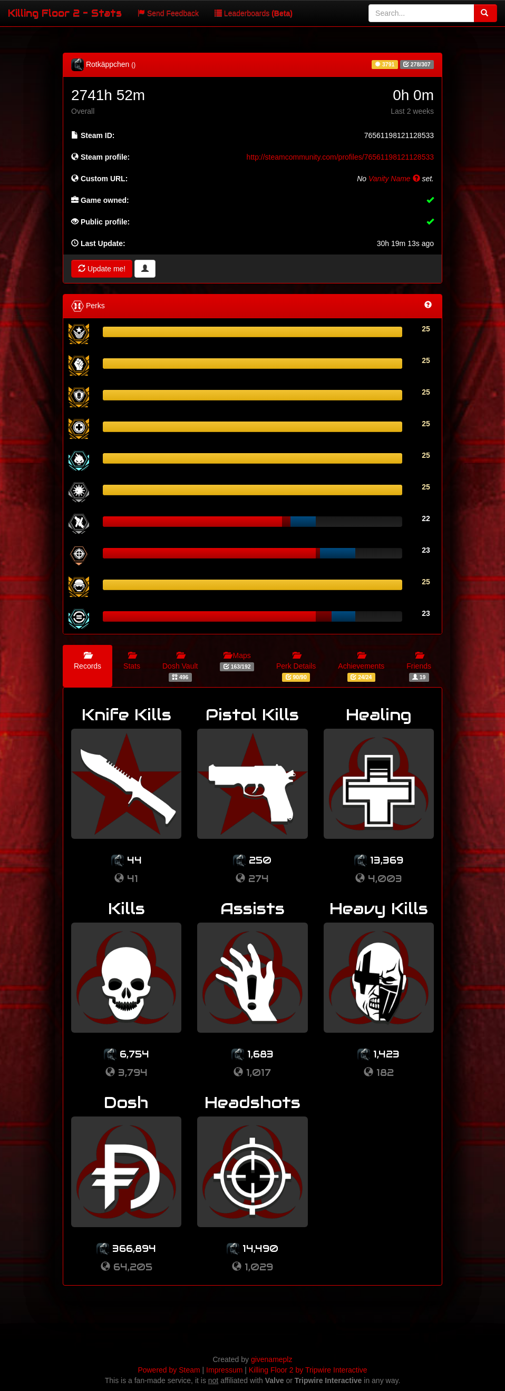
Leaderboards (254, 13)
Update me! (101, 269)
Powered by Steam (169, 1370)
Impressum (224, 1370)
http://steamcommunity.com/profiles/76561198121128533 (340, 157)
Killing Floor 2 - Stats (65, 13)
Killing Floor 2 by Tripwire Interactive (308, 1370)
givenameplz (272, 1359)
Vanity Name (394, 178)
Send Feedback (168, 13)
